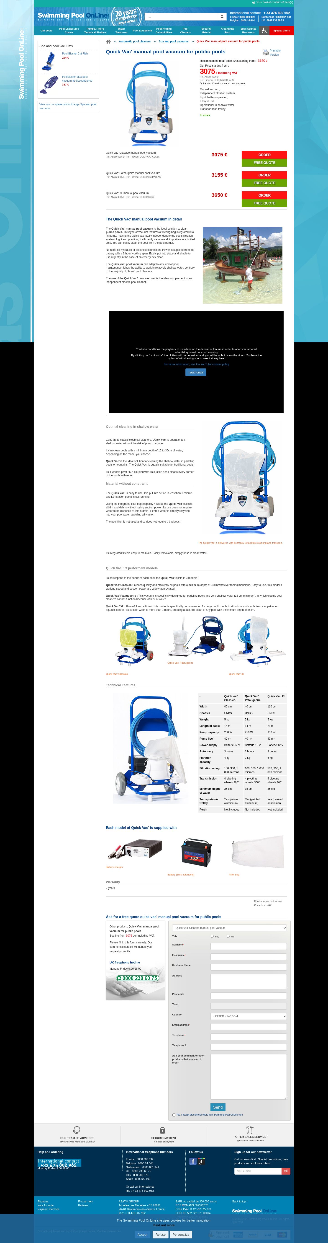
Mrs (217, 936)
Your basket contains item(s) (272, 2)
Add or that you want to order (188, 1059)
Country (177, 1014)
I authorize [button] (195, 372)
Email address (181, 1024)
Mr (232, 936)
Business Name (181, 965)
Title (174, 936)
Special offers (281, 30)
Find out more (163, 1225)
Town (175, 1004)
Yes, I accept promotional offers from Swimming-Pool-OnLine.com (209, 1115)
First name (178, 955)
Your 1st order (46, 1205)
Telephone (178, 1035)
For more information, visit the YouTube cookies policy (196, 364)
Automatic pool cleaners (135, 41)
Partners (83, 1205)
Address (177, 975)
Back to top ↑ (240, 1201)
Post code (178, 994)
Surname (178, 944)
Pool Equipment (142, 30)
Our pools (46, 30)
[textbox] (248, 995)
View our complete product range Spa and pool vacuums (67, 106)
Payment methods (48, 1209)
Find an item (85, 1201)
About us (43, 1201)
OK (286, 1171)
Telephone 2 (179, 1045)
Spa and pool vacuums (174, 41)
